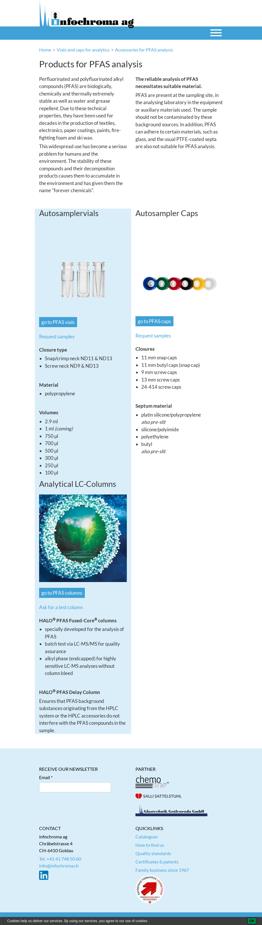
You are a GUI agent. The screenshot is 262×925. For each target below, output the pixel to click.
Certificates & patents (157, 861)
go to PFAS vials (57, 322)
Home (45, 49)
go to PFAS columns (61, 593)
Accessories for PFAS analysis (144, 49)
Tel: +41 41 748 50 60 (60, 858)
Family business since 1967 (162, 870)
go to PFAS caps (154, 321)
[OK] (252, 921)
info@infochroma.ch (59, 865)
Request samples (56, 336)
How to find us (149, 845)
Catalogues (146, 836)
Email (44, 777)
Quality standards (153, 853)
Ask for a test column (61, 607)
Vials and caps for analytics (83, 49)
